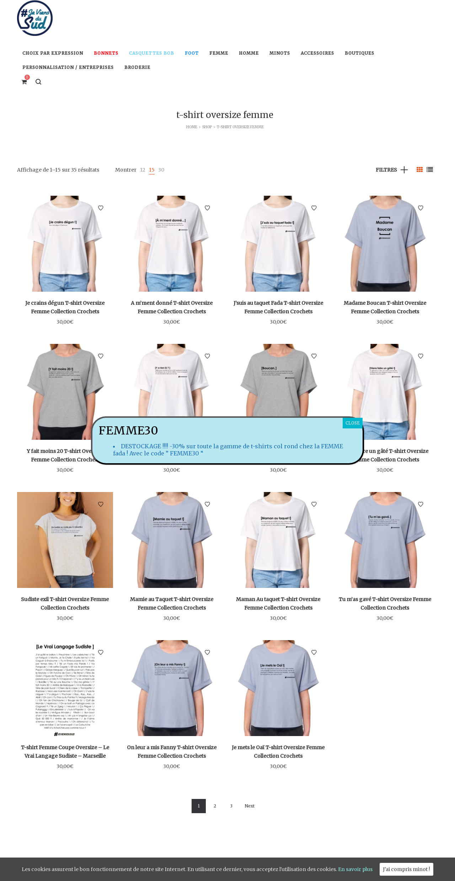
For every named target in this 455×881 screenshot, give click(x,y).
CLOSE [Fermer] (353, 423)
